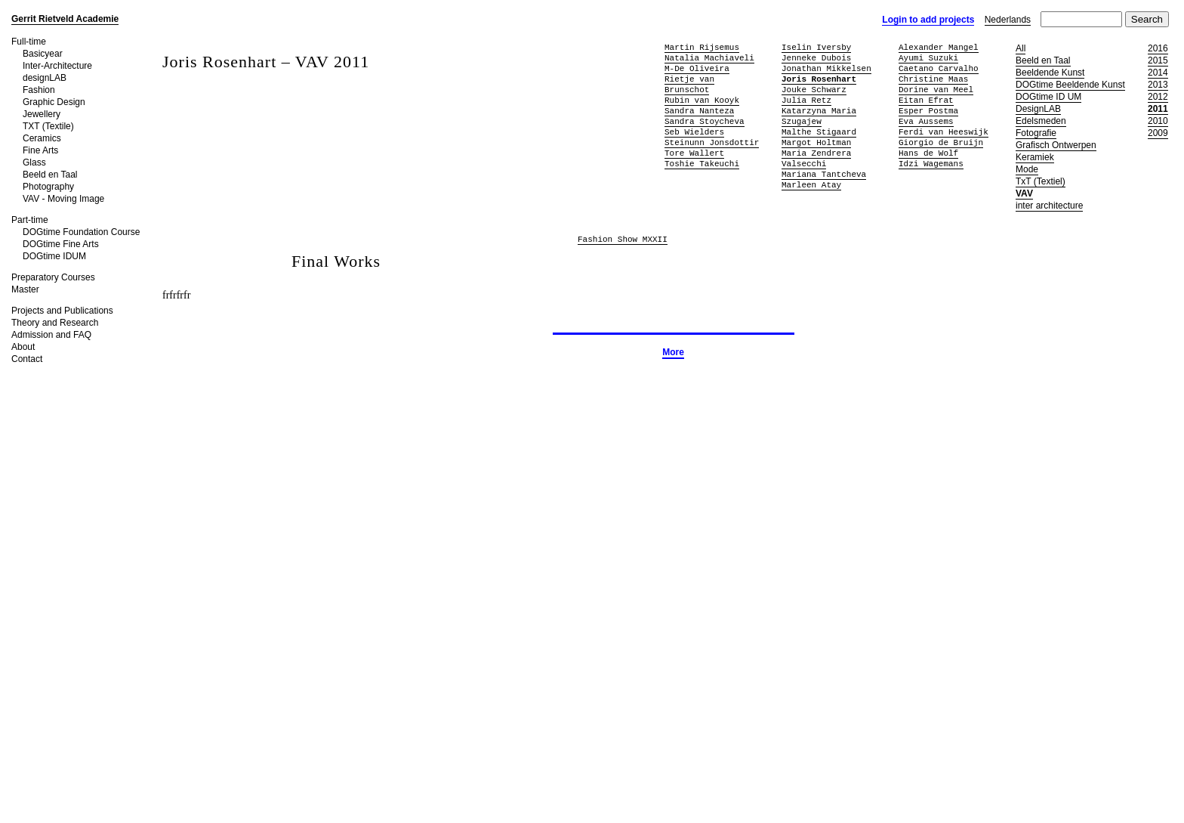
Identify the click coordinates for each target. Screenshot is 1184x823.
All (1020, 48)
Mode (1027, 169)
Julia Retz (806, 100)
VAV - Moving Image (63, 198)
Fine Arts (40, 150)
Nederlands (1008, 19)
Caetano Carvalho (939, 68)
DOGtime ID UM (1048, 96)
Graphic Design (54, 102)
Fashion (39, 90)
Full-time (28, 41)
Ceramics (42, 138)
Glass (34, 162)
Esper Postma (928, 110)
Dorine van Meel (936, 89)
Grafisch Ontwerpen (1056, 145)
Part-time (29, 220)
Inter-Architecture (57, 65)
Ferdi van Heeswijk (943, 132)
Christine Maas (933, 79)
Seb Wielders (694, 132)
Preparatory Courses (53, 277)
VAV (1024, 193)
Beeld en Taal (50, 174)
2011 (1158, 109)
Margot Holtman (816, 142)
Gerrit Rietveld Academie (65, 19)
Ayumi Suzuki (928, 57)
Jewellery (41, 114)
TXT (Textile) (48, 126)
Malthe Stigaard (819, 132)
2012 (1158, 96)
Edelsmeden (1041, 121)
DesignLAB (1038, 109)
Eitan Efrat (926, 100)
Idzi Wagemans (931, 163)
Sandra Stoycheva (704, 121)
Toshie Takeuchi (701, 163)
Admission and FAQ (51, 335)
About (23, 347)
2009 (1158, 133)
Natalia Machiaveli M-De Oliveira (709, 63)
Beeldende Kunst (1050, 72)
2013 (1158, 84)
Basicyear (43, 53)
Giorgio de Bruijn (941, 142)
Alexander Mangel (939, 47)
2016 (1158, 48)
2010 (1158, 121)
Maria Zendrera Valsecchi (816, 158)
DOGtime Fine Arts (61, 244)
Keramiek (1035, 157)
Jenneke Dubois (816, 57)
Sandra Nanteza (699, 110)
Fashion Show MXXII (623, 240)
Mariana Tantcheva (824, 174)
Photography (48, 186)
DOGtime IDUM (54, 256)
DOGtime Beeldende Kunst (1070, 84)
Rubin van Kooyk (701, 100)
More (673, 352)
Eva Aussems (926, 121)
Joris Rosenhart (819, 79)
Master (25, 289)
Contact (26, 359)
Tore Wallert (694, 153)
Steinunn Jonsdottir (711, 142)
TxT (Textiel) (1040, 181)
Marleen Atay (811, 184)
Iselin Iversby (816, 47)
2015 (1158, 60)
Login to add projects (928, 19)
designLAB (44, 78)
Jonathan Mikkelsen (826, 68)
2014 (1158, 72)
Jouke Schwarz (814, 89)
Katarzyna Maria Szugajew (819, 116)
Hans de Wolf (928, 153)
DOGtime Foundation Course (81, 232)
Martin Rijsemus (701, 47)
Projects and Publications (62, 310)
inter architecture (1049, 205)
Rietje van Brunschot (689, 84)
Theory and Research (54, 322)
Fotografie (1036, 133)
